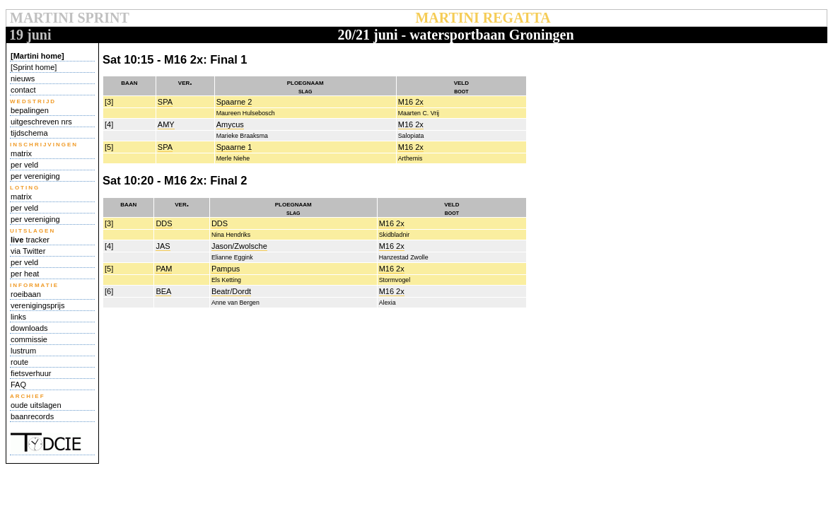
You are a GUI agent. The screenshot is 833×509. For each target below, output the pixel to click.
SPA (165, 102)
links (18, 316)
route (19, 362)
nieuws (23, 78)
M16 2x (411, 102)
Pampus (225, 268)
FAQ (18, 384)
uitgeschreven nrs (41, 121)
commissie (29, 339)
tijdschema (29, 133)
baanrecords (32, 416)
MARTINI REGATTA (482, 17)
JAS (163, 246)
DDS (164, 223)
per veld (24, 164)
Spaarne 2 (234, 102)
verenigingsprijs (37, 305)
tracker (30, 239)
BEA (163, 291)
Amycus (230, 124)
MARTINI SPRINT (69, 17)
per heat (25, 273)
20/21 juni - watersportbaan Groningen (455, 34)
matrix (21, 153)
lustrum (23, 350)
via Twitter (28, 251)
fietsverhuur (31, 373)
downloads (29, 328)
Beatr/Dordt (231, 291)
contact (23, 90)
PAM (164, 268)
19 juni (30, 34)
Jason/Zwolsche (239, 246)
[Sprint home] (34, 67)
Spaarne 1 (234, 147)
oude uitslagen (36, 405)
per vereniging (35, 176)
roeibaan (26, 294)
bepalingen (30, 110)
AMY (166, 124)
